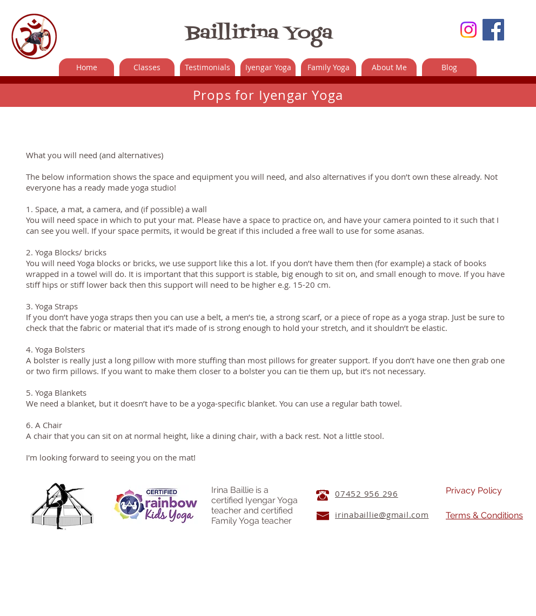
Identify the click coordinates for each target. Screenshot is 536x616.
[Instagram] (468, 29)
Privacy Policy (474, 490)
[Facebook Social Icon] (493, 29)
